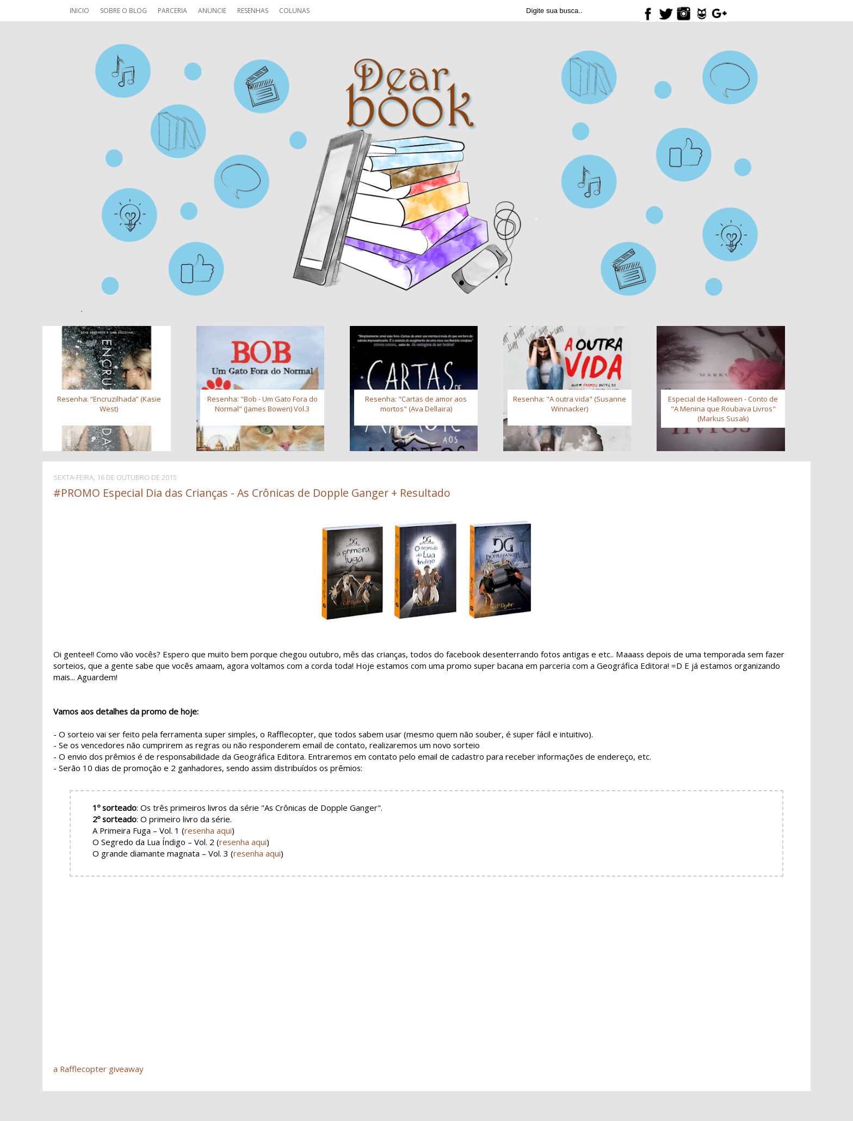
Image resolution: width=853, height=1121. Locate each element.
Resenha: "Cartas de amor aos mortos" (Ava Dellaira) (416, 404)
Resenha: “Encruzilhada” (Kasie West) (109, 404)
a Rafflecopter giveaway (98, 1068)
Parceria (172, 10)
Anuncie (212, 10)
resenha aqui (208, 830)
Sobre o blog (123, 10)
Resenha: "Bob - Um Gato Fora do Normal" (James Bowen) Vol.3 (262, 404)
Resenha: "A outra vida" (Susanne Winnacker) (569, 404)
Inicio (79, 10)
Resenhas (252, 10)
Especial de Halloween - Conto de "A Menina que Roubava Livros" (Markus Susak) (723, 408)
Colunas (294, 10)
